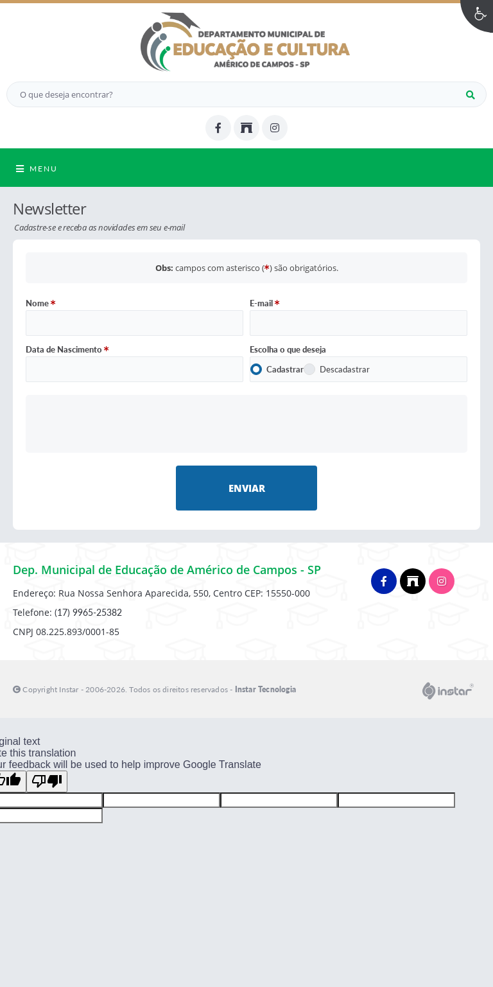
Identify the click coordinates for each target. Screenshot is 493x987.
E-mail (265, 303)
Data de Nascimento (67, 349)
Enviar (247, 488)
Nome (41, 303)
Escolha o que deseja (288, 349)
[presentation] (247, 423)
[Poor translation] (46, 781)
